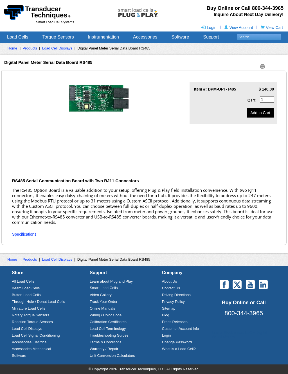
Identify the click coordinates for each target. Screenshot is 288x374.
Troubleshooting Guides (109, 335)
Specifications (24, 234)
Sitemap (169, 308)
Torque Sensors (58, 37)
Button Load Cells (26, 295)
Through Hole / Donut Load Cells (38, 301)
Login (208, 27)
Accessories (145, 37)
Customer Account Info (180, 328)
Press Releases (175, 322)
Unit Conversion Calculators (112, 355)
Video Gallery (101, 295)
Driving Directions (176, 295)
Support (211, 37)
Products (30, 48)
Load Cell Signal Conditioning (36, 335)
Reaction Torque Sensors (32, 322)
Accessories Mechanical (31, 349)
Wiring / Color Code (106, 315)
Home (12, 48)
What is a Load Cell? (179, 349)
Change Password (177, 342)
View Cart (272, 27)
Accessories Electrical (29, 342)
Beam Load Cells (26, 288)
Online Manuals (102, 308)
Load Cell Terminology (108, 328)
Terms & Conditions (106, 342)
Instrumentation (103, 37)
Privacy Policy (173, 301)
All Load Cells (23, 281)
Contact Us (171, 288)
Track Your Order (104, 301)
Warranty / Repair (104, 349)
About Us (169, 281)
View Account (238, 27)
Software (180, 37)
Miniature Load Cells (28, 308)
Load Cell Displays (57, 48)
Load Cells (17, 37)
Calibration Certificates (108, 322)
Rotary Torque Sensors (30, 315)
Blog (165, 315)
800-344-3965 (243, 313)
